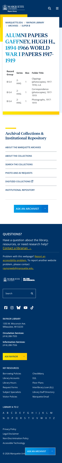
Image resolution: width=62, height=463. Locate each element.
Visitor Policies (10, 396)
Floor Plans (38, 382)
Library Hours (9, 382)
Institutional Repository (20, 190)
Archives (13, 25)
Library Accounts (11, 378)
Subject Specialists (12, 392)
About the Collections (18, 155)
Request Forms (10, 387)
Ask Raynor (11, 356)
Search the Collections (19, 164)
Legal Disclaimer (11, 433)
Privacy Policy (9, 429)
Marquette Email (41, 396)
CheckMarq (38, 373)
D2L (34, 378)
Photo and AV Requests (18, 173)
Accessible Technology (14, 443)
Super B (26, 25)
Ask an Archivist (27, 208)
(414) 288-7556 (10, 345)
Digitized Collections (19, 181)
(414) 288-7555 (10, 336)
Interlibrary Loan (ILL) (43, 387)
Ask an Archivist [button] (36, 451)
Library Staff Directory (43, 392)
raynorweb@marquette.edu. (18, 268)
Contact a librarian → (17, 248)
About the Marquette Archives (23, 147)
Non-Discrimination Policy (15, 438)
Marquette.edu (14, 22)
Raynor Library (35, 22)
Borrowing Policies (12, 373)
